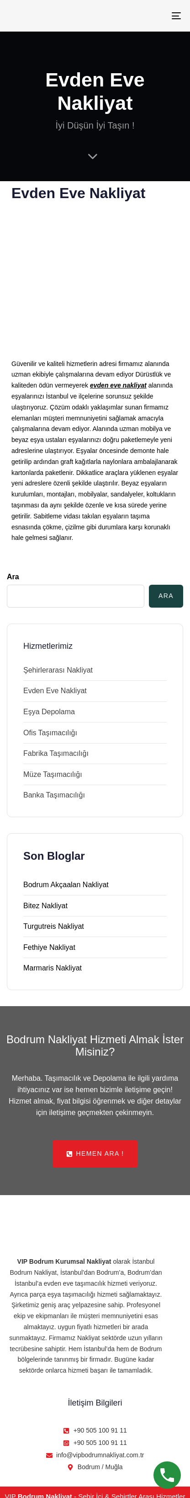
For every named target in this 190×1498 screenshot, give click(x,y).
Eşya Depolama (49, 712)
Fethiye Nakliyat (49, 947)
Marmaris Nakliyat (52, 968)
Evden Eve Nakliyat (55, 691)
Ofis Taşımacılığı (50, 733)
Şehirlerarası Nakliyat (58, 670)
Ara (13, 577)
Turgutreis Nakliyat (53, 926)
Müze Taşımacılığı (52, 774)
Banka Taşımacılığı (54, 795)
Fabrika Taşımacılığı (56, 753)
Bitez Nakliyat (45, 906)
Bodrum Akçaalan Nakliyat (66, 885)
